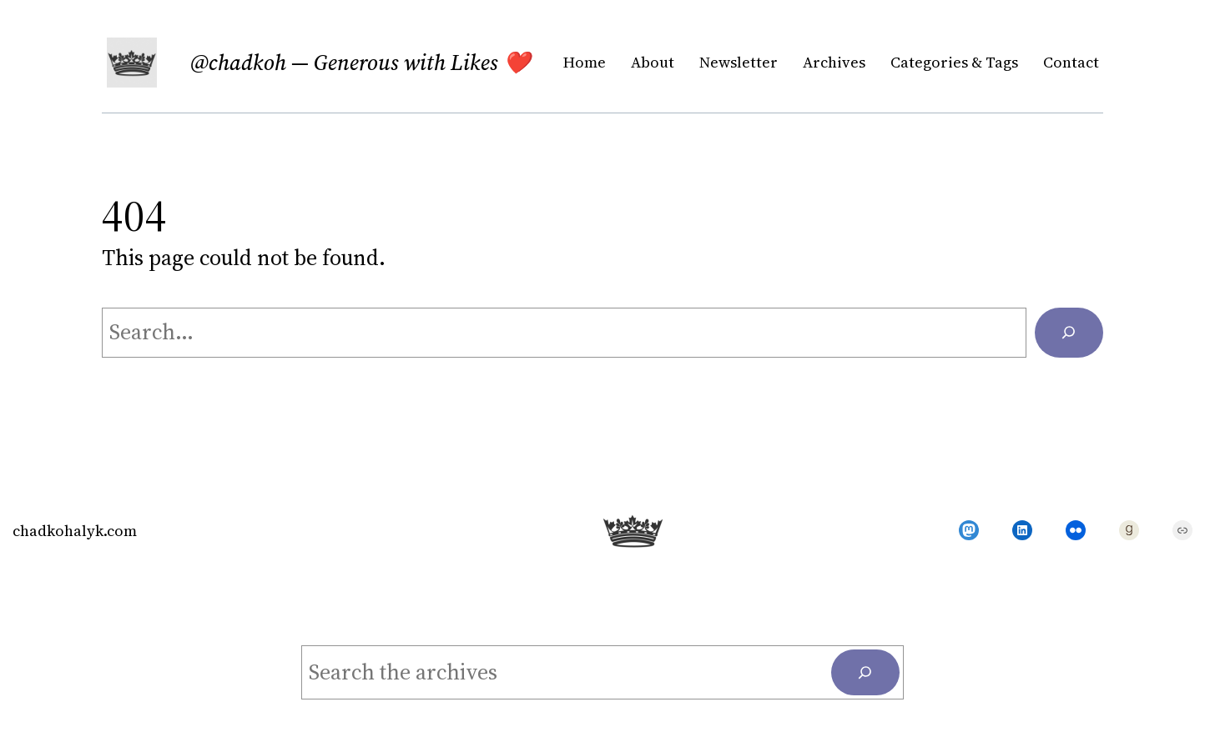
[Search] (1069, 333)
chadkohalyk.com (75, 530)
